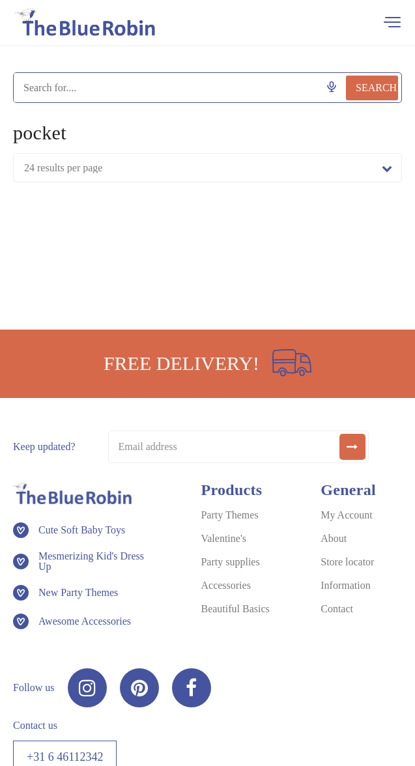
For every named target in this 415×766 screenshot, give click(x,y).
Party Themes (229, 514)
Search (376, 87)
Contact (337, 608)
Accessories (225, 585)
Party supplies (230, 561)
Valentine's (223, 538)
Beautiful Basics (235, 608)
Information (345, 585)
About (334, 538)
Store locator (347, 561)
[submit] (352, 447)
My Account (347, 514)
